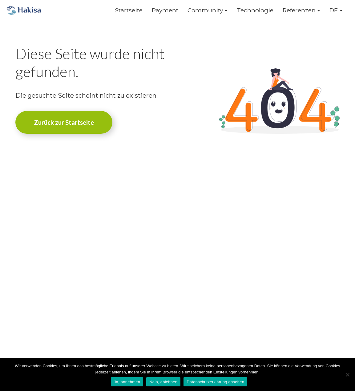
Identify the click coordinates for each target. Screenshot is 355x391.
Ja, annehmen (127, 382)
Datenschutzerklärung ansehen (215, 382)
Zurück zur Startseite (64, 122)
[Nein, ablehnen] (347, 375)
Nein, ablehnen (163, 382)
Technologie (255, 10)
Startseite (129, 10)
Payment (165, 10)
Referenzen (299, 10)
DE (333, 10)
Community (205, 10)
